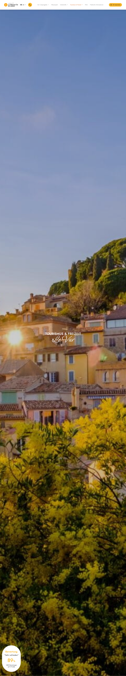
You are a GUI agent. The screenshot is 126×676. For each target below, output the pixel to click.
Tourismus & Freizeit (76, 5)
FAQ (86, 5)
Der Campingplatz (42, 5)
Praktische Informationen (96, 5)
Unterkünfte (63, 5)
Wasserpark (54, 5)
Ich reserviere (115, 5)
